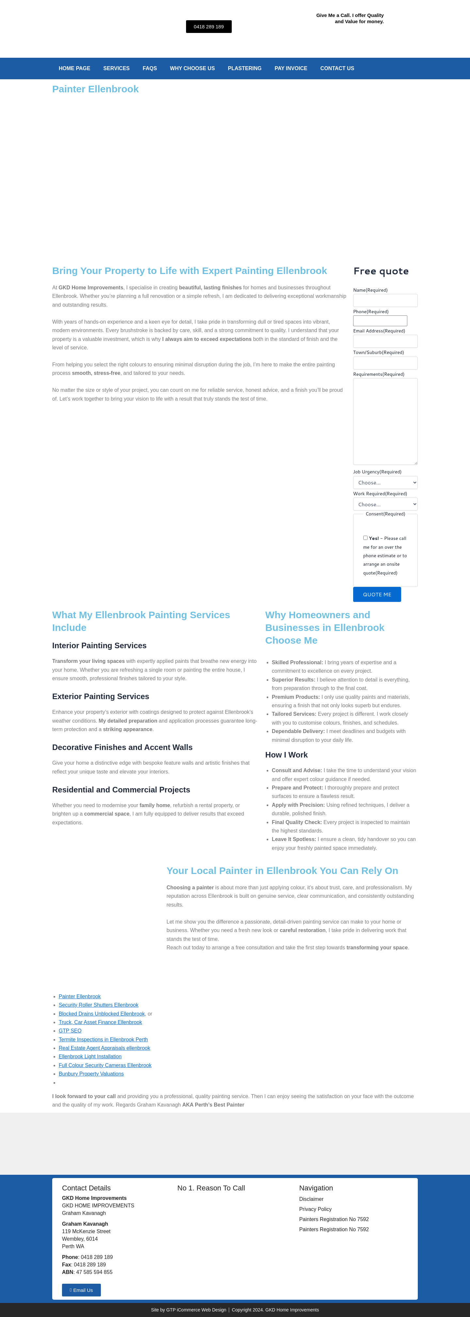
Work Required (380, 493)
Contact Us (337, 68)
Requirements (379, 374)
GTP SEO (70, 1031)
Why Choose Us (192, 68)
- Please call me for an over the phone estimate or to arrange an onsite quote (385, 555)
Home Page (74, 68)
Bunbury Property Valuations (92, 1074)
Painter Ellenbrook (80, 996)
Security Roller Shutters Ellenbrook (99, 1005)
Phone (371, 311)
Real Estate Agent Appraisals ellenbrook (105, 1048)
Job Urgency (377, 471)
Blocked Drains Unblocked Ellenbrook (102, 1014)
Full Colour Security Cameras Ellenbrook (106, 1065)
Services (116, 68)
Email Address (379, 331)
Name (370, 290)
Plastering (244, 68)
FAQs (150, 68)
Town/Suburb (378, 352)
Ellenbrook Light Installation (91, 1056)
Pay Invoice (290, 68)
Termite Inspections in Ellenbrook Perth (104, 1039)
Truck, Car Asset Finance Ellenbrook (101, 1022)
